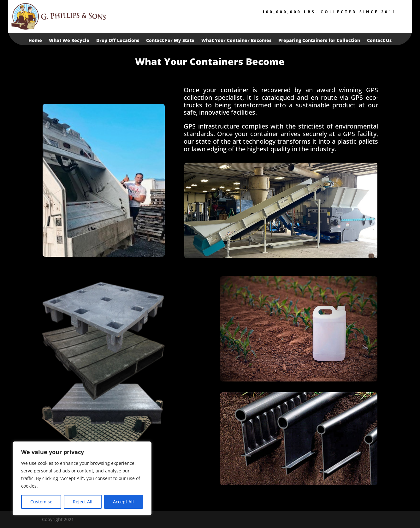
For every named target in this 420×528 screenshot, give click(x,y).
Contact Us (379, 40)
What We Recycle (69, 40)
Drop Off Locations (117, 40)
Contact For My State (170, 40)
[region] (82, 478)
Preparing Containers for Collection (319, 40)
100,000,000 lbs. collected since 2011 (329, 12)
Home (35, 40)
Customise (41, 502)
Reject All (82, 502)
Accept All (123, 502)
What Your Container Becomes (236, 40)
